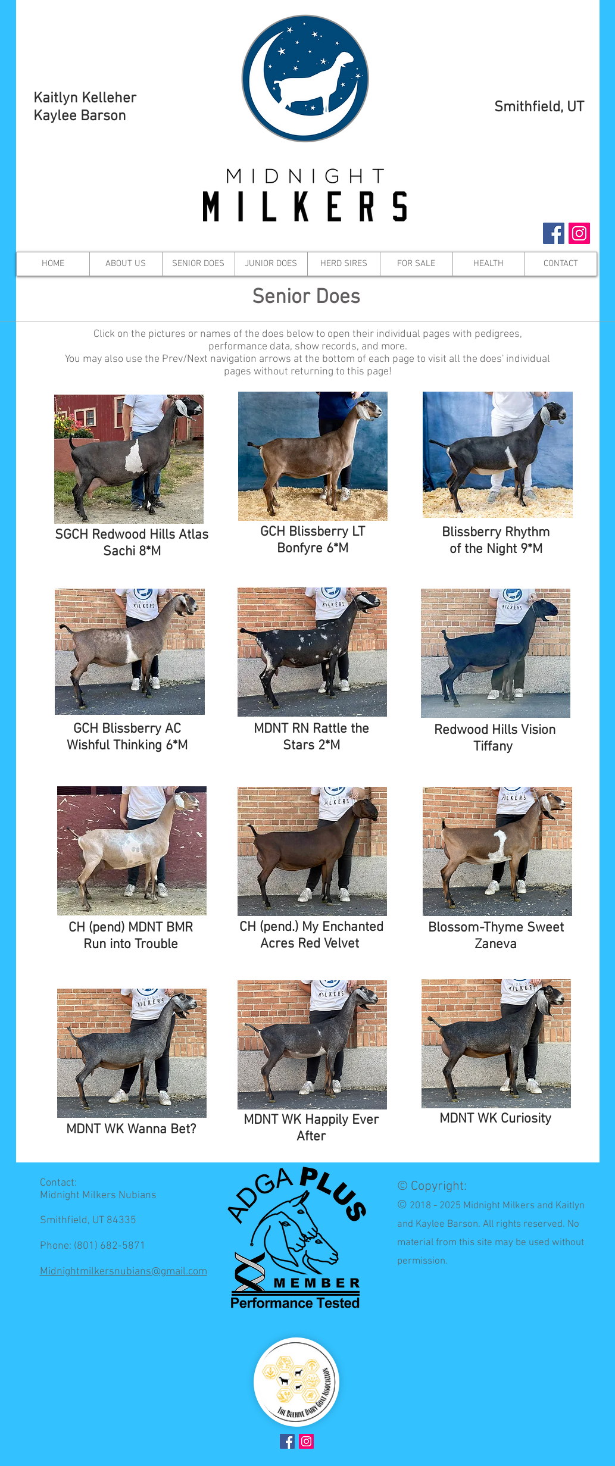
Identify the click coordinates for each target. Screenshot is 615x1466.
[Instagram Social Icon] (579, 233)
